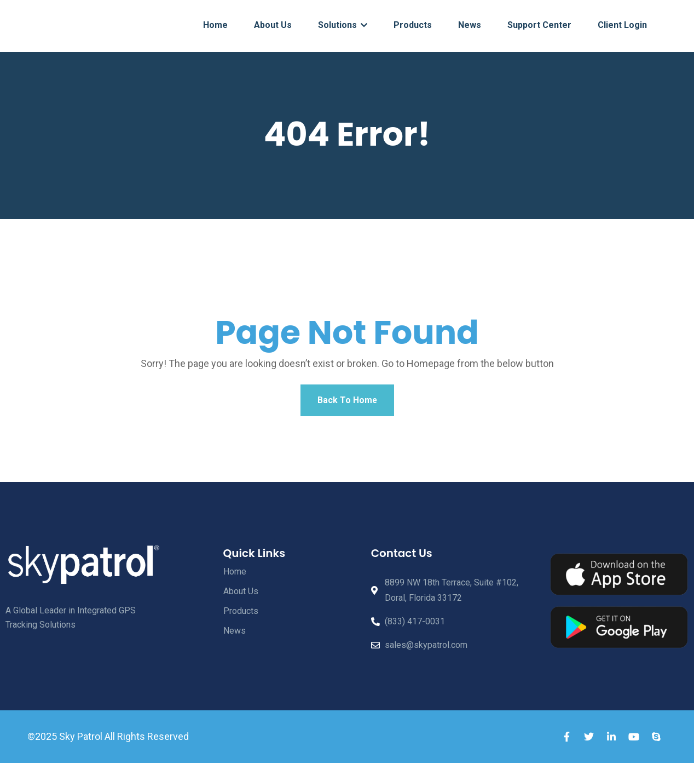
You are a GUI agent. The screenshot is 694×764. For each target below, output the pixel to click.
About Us (273, 25)
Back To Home (347, 400)
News (469, 25)
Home (215, 25)
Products (413, 25)
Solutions (342, 25)
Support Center (539, 25)
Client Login (622, 25)
